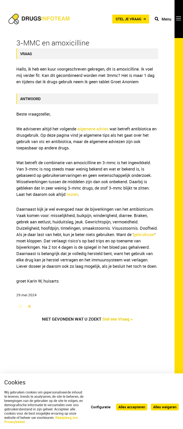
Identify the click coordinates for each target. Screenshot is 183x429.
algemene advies (92, 129)
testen (72, 194)
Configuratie (101, 406)
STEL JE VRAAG (128, 18)
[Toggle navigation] (169, 19)
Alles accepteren (131, 406)
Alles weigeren (164, 406)
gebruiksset (144, 234)
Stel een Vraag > (117, 319)
